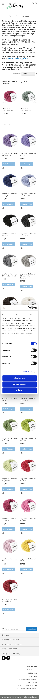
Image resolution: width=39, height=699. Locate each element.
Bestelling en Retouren (10, 640)
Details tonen (27, 372)
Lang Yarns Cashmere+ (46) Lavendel (9, 154)
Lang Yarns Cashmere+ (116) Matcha (9, 480)
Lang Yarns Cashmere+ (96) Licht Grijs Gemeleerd (28, 276)
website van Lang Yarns (17, 58)
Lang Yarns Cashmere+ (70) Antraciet (28, 235)
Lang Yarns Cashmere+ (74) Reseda (26, 110)
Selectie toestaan (19, 384)
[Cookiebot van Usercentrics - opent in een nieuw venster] (28, 307)
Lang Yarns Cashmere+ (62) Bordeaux (9, 600)
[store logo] (15, 5)
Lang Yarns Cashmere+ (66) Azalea (8, 110)
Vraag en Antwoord (9, 649)
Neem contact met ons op (12, 644)
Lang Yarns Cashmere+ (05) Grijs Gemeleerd (9, 275)
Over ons (5, 635)
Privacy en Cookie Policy (11, 653)
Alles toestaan (19, 378)
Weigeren (19, 390)
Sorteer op (17, 74)
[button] (3, 167)
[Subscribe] (31, 629)
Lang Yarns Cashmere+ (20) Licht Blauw (28, 195)
